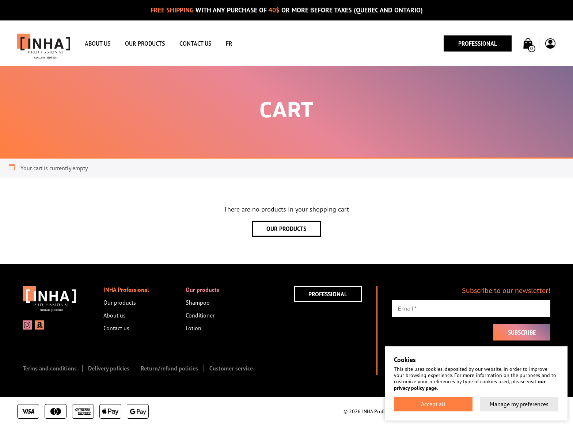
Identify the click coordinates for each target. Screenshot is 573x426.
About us (97, 43)
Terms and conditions (50, 368)
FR (229, 43)
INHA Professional (126, 289)
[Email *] (471, 308)
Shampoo (198, 302)
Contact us (195, 43)
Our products (145, 43)
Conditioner (200, 315)
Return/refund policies (169, 368)
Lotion (193, 328)
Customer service (231, 368)
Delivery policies (108, 368)
